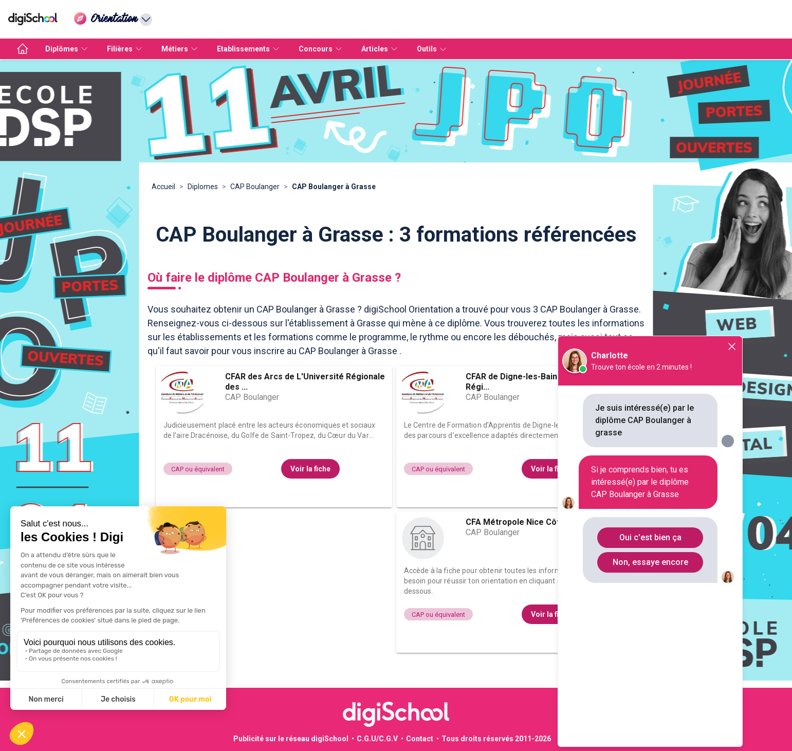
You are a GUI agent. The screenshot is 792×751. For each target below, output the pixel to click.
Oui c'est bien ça (650, 537)
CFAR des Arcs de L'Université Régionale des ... (305, 382)
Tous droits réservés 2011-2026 (496, 739)
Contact (419, 739)
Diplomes (203, 186)
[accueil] (22, 49)
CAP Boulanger (255, 186)
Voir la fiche (310, 469)
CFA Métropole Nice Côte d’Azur (529, 522)
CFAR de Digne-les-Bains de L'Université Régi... (544, 382)
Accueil (163, 186)
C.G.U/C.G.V (377, 739)
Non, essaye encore (650, 562)
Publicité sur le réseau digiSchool (290, 739)
